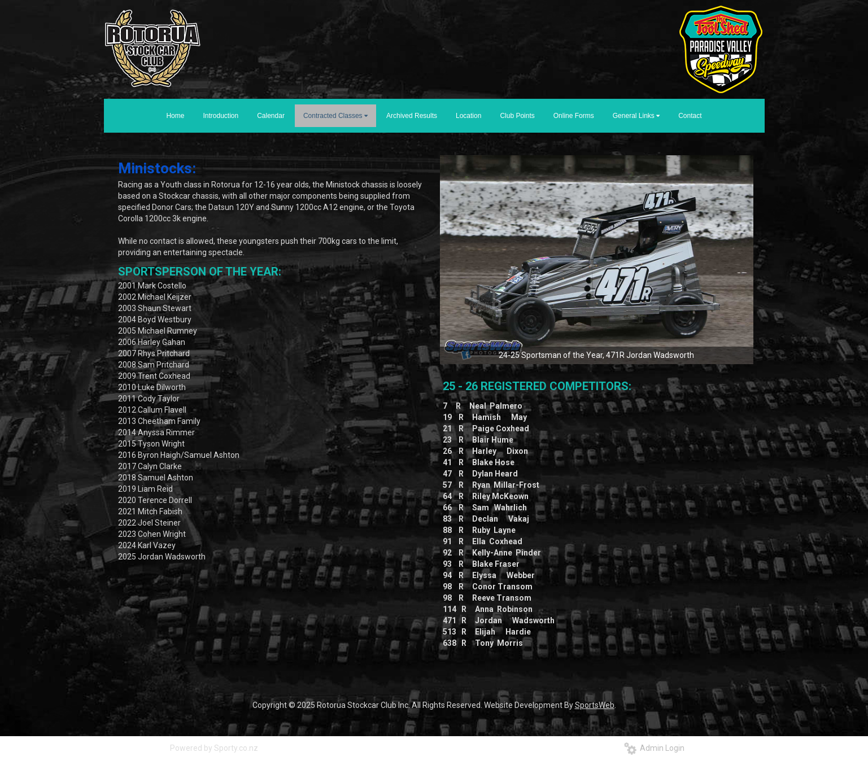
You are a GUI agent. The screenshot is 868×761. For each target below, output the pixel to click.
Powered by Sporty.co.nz (214, 748)
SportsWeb (594, 705)
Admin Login (654, 748)
